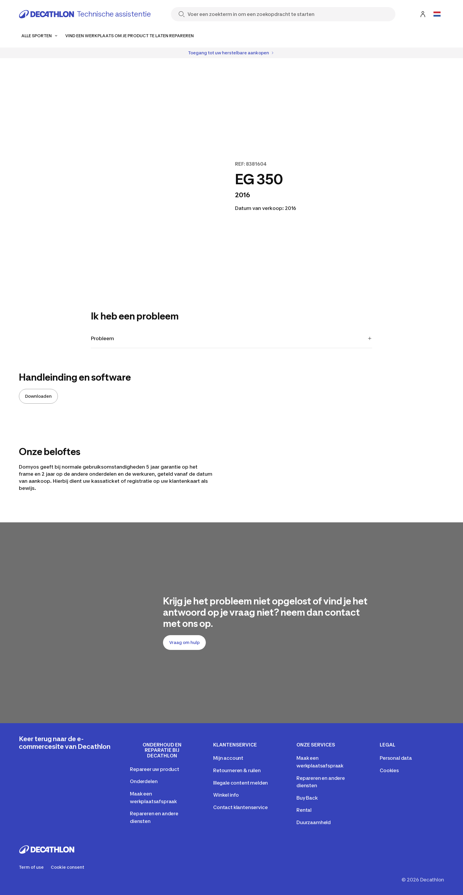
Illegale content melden (240, 783)
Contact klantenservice (240, 807)
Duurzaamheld (313, 822)
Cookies (389, 770)
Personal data (396, 758)
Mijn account (228, 758)
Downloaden (38, 396)
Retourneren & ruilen (237, 770)
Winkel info (226, 795)
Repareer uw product (154, 769)
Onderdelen (143, 781)
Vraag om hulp (184, 642)
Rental (304, 810)
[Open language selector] (437, 14)
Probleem (231, 338)
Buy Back (307, 798)
